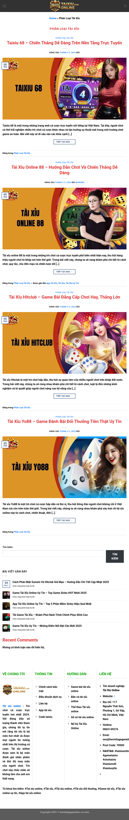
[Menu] (5, 6)
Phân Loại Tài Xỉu (64, 38)
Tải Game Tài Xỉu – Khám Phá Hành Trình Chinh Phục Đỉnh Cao (50, 614)
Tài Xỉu (61, 283)
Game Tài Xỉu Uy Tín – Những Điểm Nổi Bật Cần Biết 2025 (47, 625)
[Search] (125, 6)
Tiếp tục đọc (64, 142)
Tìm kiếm (8, 547)
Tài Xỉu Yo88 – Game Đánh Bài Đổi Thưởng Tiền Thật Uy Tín (64, 421)
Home (52, 18)
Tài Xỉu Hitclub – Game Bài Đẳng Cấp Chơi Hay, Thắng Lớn (64, 297)
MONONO (80, 182)
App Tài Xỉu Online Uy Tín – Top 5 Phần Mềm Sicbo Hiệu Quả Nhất (52, 603)
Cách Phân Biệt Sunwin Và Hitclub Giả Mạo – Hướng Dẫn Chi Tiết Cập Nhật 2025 (61, 582)
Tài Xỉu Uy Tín (72, 283)
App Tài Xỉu (51, 283)
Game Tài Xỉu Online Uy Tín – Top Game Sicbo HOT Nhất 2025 (50, 592)
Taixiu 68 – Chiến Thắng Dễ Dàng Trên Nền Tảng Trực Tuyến (64, 42)
